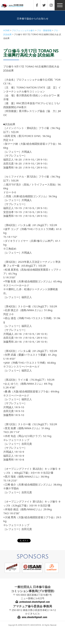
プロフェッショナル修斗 (23, 30)
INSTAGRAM (53, 5)
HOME (6, 30)
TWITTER (46, 5)
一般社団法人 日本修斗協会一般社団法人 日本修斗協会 (15, 6)
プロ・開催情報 (44, 30)
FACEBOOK (38, 5)
